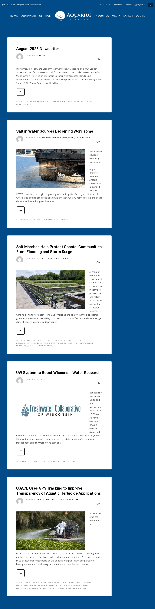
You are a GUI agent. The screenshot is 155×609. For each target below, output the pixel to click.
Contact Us (105, 4)
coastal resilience (59, 340)
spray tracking (59, 588)
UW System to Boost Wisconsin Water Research (58, 372)
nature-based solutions (47, 343)
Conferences (45, 102)
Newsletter (42, 55)
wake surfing (73, 102)
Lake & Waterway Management (50, 138)
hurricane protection (25, 343)
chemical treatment (84, 583)
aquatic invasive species (29, 102)
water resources (23, 104)
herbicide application (58, 586)
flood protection (75, 340)
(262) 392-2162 (8, 4)
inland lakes (56, 461)
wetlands (48, 346)
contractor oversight (26, 586)
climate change (25, 340)
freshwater (24, 461)
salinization (48, 220)
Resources (117, 4)
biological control (65, 583)
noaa (60, 343)
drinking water (25, 220)
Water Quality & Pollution (79, 138)
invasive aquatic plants (78, 586)
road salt (37, 220)
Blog (40, 379)
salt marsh (68, 343)
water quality (86, 102)
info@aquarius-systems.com (29, 4)
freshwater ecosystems (40, 461)
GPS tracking (42, 586)
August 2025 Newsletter (37, 48)
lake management (60, 102)
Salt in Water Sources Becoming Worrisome (54, 131)
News (65, 138)
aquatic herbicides (27, 583)
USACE (68, 588)
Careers (128, 4)
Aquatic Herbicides (46, 500)
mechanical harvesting (42, 588)
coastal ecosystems (41, 340)
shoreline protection (83, 343)
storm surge (21, 346)
